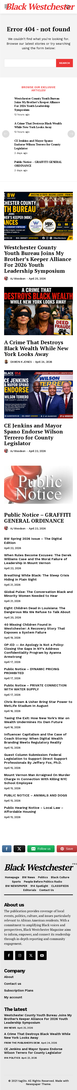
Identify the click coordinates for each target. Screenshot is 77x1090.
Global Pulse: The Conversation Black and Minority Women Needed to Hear (38, 594)
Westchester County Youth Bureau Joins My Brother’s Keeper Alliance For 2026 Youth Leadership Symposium (37, 104)
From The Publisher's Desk (22, 1042)
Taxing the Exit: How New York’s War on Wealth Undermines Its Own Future (36, 720)
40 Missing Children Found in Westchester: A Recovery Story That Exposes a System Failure (34, 628)
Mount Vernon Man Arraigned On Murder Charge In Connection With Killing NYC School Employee (37, 779)
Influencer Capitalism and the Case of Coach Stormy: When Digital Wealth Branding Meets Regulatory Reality (35, 738)
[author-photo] (6, 278)
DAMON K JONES (21, 361)
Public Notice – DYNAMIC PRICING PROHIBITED (31, 671)
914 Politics (12, 1057)
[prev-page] (5, 134)
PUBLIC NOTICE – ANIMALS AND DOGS (35, 795)
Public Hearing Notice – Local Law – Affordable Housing (33, 810)
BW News (10, 1027)
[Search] (64, 63)
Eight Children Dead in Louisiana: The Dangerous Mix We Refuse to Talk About (37, 610)
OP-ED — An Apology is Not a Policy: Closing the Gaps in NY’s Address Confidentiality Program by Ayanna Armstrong (34, 651)
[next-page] (71, 134)
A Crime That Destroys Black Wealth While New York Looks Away (38, 125)
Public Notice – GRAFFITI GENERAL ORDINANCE (38, 163)
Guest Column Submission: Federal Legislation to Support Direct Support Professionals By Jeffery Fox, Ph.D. (35, 759)
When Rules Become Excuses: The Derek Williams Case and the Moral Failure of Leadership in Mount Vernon (37, 559)
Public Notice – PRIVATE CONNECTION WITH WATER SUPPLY (35, 687)
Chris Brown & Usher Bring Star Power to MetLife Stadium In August (38, 704)
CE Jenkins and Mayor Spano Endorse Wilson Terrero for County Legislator (37, 144)
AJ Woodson (17, 278)
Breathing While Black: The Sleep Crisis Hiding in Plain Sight (36, 577)
